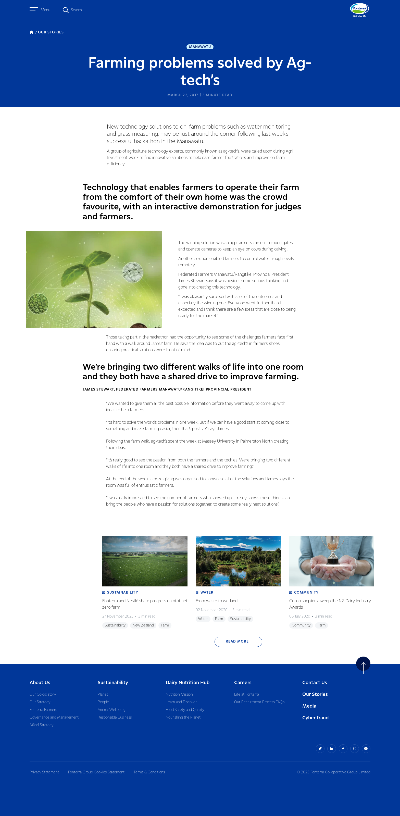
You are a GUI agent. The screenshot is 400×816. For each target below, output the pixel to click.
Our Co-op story (43, 694)
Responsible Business (115, 717)
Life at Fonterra (246, 694)
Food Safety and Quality (185, 710)
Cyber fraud (315, 717)
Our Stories (315, 694)
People (103, 702)
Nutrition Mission (179, 694)
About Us (40, 682)
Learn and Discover (181, 702)
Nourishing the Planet (183, 717)
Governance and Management (54, 717)
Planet (103, 694)
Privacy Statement (44, 772)
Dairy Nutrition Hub (187, 682)
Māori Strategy (41, 725)
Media (309, 706)
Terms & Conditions (149, 772)
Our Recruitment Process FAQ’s (259, 702)
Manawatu (200, 47)
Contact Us (314, 682)
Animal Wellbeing (112, 710)
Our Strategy (40, 702)
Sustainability (113, 682)
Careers (243, 682)
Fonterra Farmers (43, 710)
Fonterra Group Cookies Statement (96, 772)
